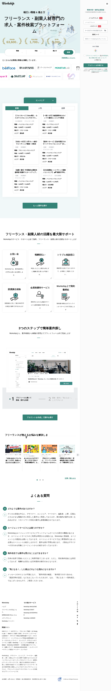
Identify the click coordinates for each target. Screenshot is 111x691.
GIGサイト (5, 631)
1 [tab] (13, 399)
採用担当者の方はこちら (9, 615)
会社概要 (4, 679)
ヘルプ (4, 606)
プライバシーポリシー (93, 55)
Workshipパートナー (8, 621)
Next (78, 455)
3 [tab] (43, 480)
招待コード (95, 34)
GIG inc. (66, 679)
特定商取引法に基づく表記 (39, 679)
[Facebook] (77, 624)
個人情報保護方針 (26, 679)
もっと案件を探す (40, 206)
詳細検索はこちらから (68, 57)
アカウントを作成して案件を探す (40, 417)
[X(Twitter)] (77, 621)
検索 (68, 52)
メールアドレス (93, 18)
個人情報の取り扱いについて (98, 58)
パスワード (93, 26)
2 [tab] (49, 399)
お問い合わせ (11, 679)
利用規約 (105, 55)
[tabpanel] (13, 458)
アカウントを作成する (95, 65)
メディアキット (6, 618)
